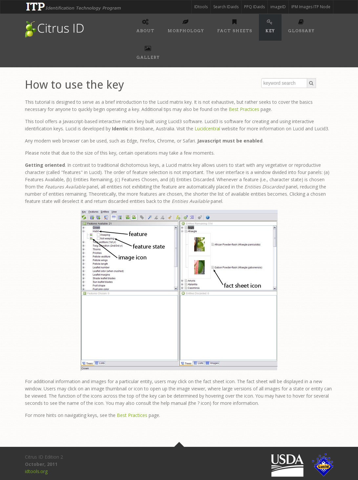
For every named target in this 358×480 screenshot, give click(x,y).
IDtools (201, 7)
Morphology (186, 25)
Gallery (148, 51)
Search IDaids (226, 7)
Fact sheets (234, 25)
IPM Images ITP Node (310, 7)
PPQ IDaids (254, 7)
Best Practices (244, 109)
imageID (278, 7)
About (146, 25)
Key (270, 25)
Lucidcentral (207, 128)
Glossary (301, 25)
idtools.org (36, 471)
